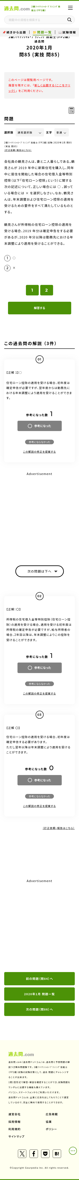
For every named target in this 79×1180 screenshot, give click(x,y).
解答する (39, 308)
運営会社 (14, 1114)
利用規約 (14, 1129)
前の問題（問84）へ (39, 978)
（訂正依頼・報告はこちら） (18, 150)
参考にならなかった (39, 442)
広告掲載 (52, 1114)
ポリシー (51, 1129)
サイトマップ (16, 1136)
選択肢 (8, 132)
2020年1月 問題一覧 (39, 994)
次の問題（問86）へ (39, 1009)
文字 (49, 132)
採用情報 (14, 1122)
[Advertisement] (39, 925)
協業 (49, 1122)
